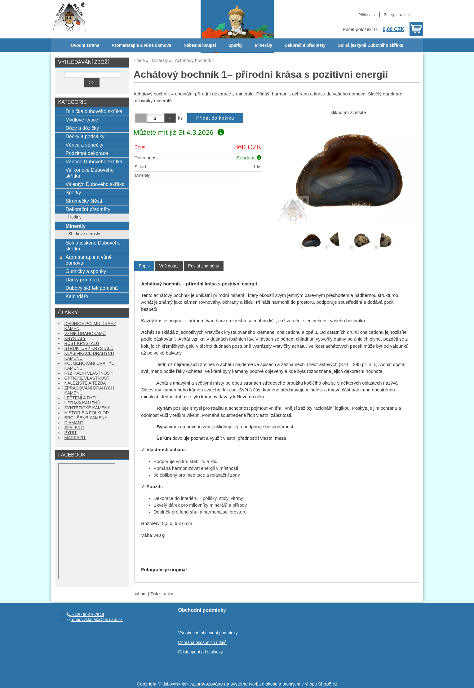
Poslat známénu (203, 265)
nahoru (140, 594)
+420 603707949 (85, 614)
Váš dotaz (168, 265)
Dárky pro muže (82, 279)
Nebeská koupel (200, 45)
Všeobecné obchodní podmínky (207, 633)
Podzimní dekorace (86, 153)
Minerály (263, 45)
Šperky (235, 45)
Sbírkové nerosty (84, 234)
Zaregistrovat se (397, 15)
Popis (144, 265)
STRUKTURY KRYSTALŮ (88, 348)
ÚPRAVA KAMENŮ (82, 403)
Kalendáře (76, 296)
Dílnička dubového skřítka (93, 111)
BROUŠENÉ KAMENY (86, 418)
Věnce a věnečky (84, 145)
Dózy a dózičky (82, 128)
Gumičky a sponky (85, 271)
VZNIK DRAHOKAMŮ (85, 333)
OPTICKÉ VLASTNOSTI (87, 378)
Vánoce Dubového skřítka (93, 161)
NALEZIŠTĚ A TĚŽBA (85, 383)
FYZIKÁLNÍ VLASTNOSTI (89, 373)
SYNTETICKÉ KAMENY (87, 408)
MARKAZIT (75, 437)
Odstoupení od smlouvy (200, 652)
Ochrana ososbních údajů (202, 642)
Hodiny (75, 217)
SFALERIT (74, 428)
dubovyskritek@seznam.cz (95, 619)
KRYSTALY (75, 338)
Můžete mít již (179, 132)
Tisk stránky (161, 594)
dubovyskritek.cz (178, 684)
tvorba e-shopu (263, 684)
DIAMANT (74, 423)
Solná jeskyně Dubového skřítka (370, 45)
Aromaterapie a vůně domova (141, 45)
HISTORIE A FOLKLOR (86, 413)
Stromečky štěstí (83, 201)
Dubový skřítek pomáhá (91, 288)
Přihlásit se (367, 15)
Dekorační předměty (305, 45)
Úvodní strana (85, 45)
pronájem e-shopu (299, 684)
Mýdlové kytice (81, 119)
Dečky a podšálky (84, 136)
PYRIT (70, 432)
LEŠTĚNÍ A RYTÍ (80, 398)
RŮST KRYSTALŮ (81, 343)
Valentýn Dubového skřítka (94, 184)
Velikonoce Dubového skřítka (89, 173)
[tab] (144, 266)
